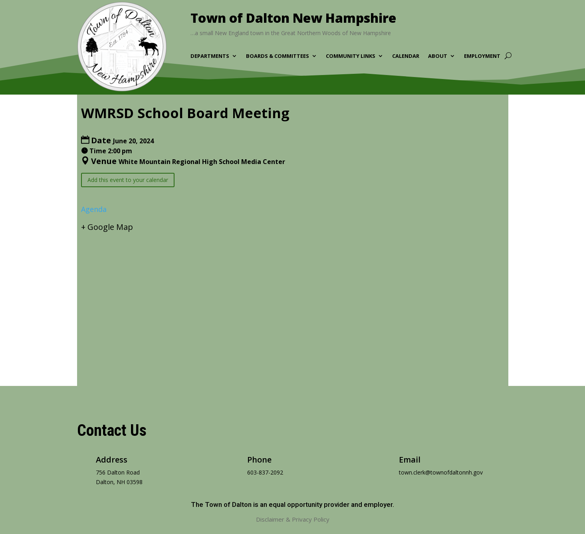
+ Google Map (107, 227)
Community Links (350, 56)
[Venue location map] (292, 302)
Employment (482, 56)
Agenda (94, 209)
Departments (209, 56)
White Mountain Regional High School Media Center (202, 161)
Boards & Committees (277, 56)
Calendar (405, 56)
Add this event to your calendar (127, 180)
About (437, 56)
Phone (259, 459)
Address (111, 459)
